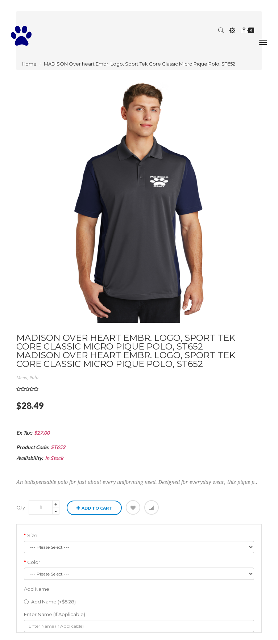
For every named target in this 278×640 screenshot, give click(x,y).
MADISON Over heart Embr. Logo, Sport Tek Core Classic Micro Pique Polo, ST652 (139, 64)
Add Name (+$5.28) (50, 602)
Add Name (36, 589)
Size (32, 535)
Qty (20, 507)
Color (33, 562)
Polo (33, 377)
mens (21, 377)
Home (29, 64)
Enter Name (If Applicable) (54, 614)
